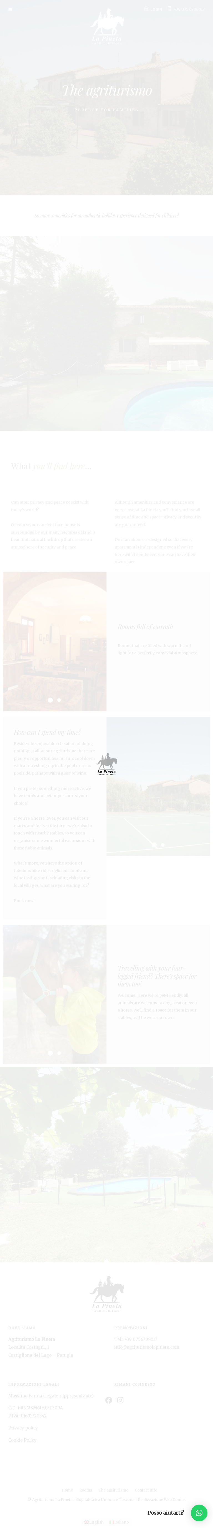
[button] (199, 1513)
